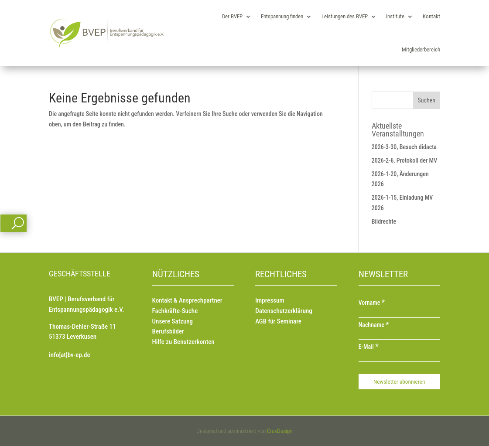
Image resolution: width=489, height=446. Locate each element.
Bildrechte (384, 221)
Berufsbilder (168, 331)
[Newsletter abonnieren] (399, 381)
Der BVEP (232, 16)
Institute (395, 16)
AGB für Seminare (278, 321)
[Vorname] (399, 313)
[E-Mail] (399, 357)
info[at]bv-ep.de (69, 355)
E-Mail (369, 346)
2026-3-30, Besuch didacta (404, 146)
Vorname (372, 302)
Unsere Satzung (172, 321)
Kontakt (431, 16)
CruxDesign (279, 431)
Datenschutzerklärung (283, 311)
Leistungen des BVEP (344, 16)
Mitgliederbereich (421, 49)
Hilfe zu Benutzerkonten (183, 342)
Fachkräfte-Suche (175, 311)
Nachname (374, 324)
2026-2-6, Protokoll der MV (405, 160)
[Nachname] (399, 335)
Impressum (269, 300)
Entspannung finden (282, 16)
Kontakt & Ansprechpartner (187, 300)
